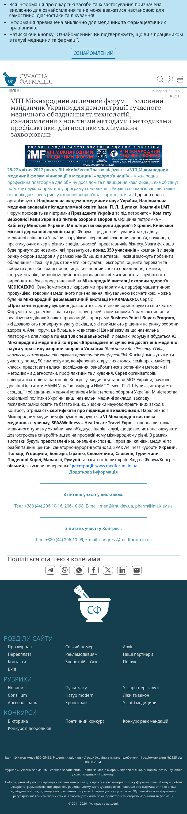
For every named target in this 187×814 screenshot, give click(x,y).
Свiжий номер (79, 647)
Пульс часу (76, 688)
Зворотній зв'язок (83, 662)
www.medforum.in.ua (117, 466)
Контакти (17, 662)
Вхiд (12, 669)
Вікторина (18, 721)
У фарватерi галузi (141, 688)
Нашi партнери (138, 654)
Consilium (17, 695)
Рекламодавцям (81, 654)
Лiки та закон (136, 695)
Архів (128, 647)
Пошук (129, 662)
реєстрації (82, 466)
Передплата (20, 654)
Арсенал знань (22, 703)
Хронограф (76, 703)
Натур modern (79, 695)
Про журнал (20, 647)
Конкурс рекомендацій (145, 721)
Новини (15, 688)
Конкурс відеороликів (29, 728)
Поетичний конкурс (84, 721)
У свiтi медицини (140, 703)
